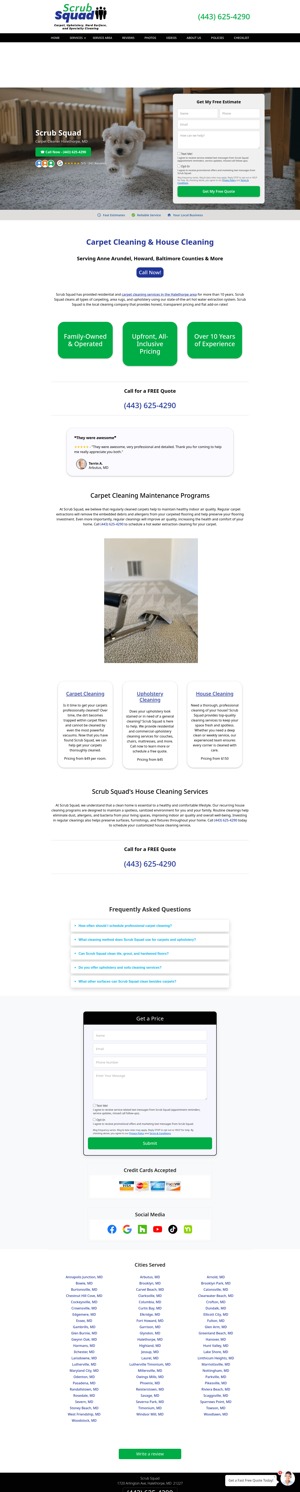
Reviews (128, 38)
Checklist (241, 38)
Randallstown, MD (84, 1344)
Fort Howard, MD (150, 1275)
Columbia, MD (150, 1256)
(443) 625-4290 (224, 16)
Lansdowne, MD (84, 1312)
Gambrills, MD (84, 1281)
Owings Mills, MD (150, 1331)
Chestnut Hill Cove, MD (84, 1250)
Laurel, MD (150, 1312)
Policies (217, 38)
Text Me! (186, 108)
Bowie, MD (84, 1238)
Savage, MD (150, 1350)
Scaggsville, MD (216, 1350)
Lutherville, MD (84, 1319)
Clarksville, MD (150, 1250)
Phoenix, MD (150, 1337)
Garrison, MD (149, 1281)
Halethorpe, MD (149, 1294)
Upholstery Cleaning (150, 651)
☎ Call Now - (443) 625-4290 (63, 106)
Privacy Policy (229, 134)
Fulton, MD (216, 1275)
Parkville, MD (215, 1331)
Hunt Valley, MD (215, 1300)
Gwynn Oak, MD (84, 1294)
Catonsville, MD (216, 1244)
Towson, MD (216, 1362)
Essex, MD (84, 1275)
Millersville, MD (150, 1325)
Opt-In (185, 121)
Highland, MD (150, 1300)
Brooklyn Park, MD (216, 1238)
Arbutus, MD (150, 1231)
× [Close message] (275, 1477)
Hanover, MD (216, 1294)
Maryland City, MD (84, 1325)
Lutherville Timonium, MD (150, 1319)
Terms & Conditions (160, 1087)
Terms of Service (181, 1483)
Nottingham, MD (215, 1325)
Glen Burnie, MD (84, 1288)
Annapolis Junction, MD (84, 1231)
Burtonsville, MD (84, 1244)
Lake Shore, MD (215, 1306)
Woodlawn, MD (216, 1369)
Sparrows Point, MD (215, 1356)
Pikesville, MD (216, 1337)
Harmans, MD (84, 1300)
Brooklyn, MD (150, 1238)
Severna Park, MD (150, 1356)
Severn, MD (84, 1356)
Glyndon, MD (150, 1288)
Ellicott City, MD (215, 1269)
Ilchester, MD (84, 1306)
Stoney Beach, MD (84, 1362)
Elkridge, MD (150, 1269)
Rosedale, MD (84, 1350)
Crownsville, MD (84, 1263)
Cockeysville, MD (84, 1256)
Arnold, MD (216, 1231)
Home (55, 38)
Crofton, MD (215, 1256)
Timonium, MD (150, 1362)
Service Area (102, 38)
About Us (194, 38)
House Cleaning (215, 648)
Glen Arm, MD (216, 1281)
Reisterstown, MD (150, 1344)
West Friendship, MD (84, 1369)
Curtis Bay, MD (150, 1263)
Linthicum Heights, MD (216, 1312)
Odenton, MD (84, 1331)
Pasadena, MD (84, 1337)
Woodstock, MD (84, 1375)
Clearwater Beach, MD (216, 1250)
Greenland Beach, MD (216, 1288)
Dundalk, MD (215, 1263)
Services (78, 39)
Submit (150, 1098)
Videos (171, 38)
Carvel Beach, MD (150, 1244)
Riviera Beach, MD (215, 1344)
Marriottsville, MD (215, 1319)
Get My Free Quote (218, 146)
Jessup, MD (150, 1306)
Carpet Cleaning (85, 648)
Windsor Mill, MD (150, 1369)
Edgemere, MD (84, 1269)
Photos (150, 38)
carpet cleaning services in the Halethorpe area (159, 249)
